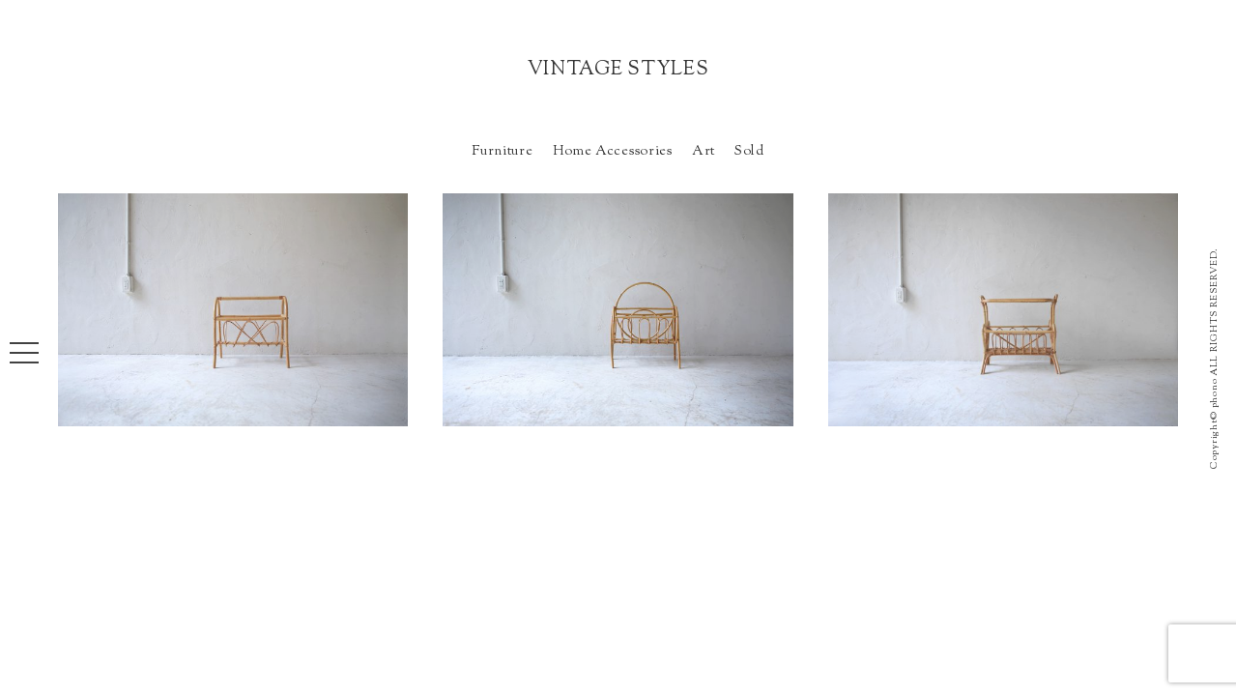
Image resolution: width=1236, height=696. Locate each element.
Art (703, 151)
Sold (749, 151)
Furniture (502, 151)
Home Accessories (613, 151)
